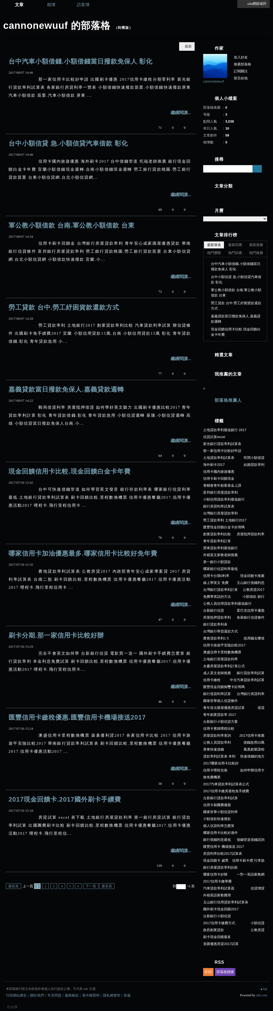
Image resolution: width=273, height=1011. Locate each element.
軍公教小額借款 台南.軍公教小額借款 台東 (72, 225)
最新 (188, 46)
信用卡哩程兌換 (215, 770)
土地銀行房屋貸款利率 (220, 659)
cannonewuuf (213, 81)
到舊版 (123, 28)
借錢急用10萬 (253, 742)
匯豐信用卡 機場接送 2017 (223, 847)
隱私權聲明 (111, 995)
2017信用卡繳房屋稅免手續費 (226, 791)
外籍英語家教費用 (217, 895)
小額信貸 (257, 923)
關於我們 (37, 995)
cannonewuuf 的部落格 (56, 25)
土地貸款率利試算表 (218, 458)
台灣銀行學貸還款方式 (220, 631)
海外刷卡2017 (214, 465)
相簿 (51, 4)
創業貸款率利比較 (217, 534)
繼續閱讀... (181, 112)
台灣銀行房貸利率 (250, 694)
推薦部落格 (242, 64)
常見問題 (54, 995)
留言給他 (241, 78)
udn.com (261, 995)
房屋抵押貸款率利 (217, 617)
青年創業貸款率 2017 (219, 715)
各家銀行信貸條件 (250, 617)
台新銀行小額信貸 (217, 916)
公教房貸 (257, 930)
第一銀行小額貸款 (217, 562)
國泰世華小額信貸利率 (220, 812)
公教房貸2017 (253, 590)
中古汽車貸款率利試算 (247, 680)
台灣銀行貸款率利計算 (220, 590)
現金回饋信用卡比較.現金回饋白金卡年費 (70, 471)
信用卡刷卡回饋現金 (218, 479)
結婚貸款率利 (254, 465)
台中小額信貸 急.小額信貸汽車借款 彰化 (68, 143)
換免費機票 (211, 777)
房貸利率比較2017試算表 (222, 854)
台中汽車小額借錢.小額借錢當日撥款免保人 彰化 (80, 61)
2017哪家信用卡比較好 (221, 763)
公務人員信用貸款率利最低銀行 (227, 604)
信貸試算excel (214, 437)
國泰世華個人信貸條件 (220, 701)
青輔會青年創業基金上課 (222, 485)
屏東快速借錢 (213, 749)
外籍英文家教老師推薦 (220, 555)
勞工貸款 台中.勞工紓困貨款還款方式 (64, 307)
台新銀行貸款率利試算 (220, 798)
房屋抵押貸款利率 (250, 534)
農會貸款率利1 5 (216, 638)
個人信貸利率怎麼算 (218, 826)
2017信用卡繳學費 (217, 881)
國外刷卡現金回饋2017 (221, 909)
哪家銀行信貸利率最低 (220, 569)
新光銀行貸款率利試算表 (222, 444)
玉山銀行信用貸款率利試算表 (225, 902)
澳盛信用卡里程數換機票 (222, 652)
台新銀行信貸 (213, 610)
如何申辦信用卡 (252, 770)
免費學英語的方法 (217, 597)
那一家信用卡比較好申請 (222, 451)
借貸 (261, 708)
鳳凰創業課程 (254, 749)
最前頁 (13, 886)
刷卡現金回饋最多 (217, 937)
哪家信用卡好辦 (215, 874)
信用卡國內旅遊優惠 (218, 472)
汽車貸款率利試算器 (218, 888)
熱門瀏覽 (214, 253)
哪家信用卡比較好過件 (220, 833)
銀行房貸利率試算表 (218, 506)
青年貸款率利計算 (217, 541)
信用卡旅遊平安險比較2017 (224, 645)
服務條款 (72, 995)
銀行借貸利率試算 (217, 694)
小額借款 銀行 (253, 597)
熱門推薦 (256, 253)
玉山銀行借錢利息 (250, 583)
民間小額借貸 (254, 458)
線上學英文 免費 (215, 583)
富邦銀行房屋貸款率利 (220, 492)
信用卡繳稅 (211, 680)
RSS (208, 972)
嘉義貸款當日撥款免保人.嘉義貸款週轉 (66, 389)
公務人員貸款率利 (217, 742)
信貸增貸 (257, 888)
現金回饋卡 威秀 (215, 860)
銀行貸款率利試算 (250, 673)
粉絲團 (12, 1007)
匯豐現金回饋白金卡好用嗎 (224, 527)
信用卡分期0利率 (216, 576)
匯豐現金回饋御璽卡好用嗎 (224, 687)
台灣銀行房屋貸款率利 (220, 513)
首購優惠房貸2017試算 (221, 944)
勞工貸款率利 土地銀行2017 (225, 520)
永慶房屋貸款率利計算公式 (224, 666)
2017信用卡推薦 (251, 735)
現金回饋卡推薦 (252, 576)
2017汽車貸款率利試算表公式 (226, 784)
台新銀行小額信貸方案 (220, 722)
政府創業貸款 (213, 930)
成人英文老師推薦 (217, 673)
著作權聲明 (90, 995)
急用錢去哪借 (254, 638)
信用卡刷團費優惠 (217, 805)
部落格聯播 (225, 972)
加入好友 (241, 57)
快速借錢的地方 (252, 756)
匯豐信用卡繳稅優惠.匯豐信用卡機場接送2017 (77, 717)
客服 (127, 995)
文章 (19, 4)
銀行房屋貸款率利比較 (220, 867)
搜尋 (257, 169)
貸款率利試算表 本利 (219, 756)
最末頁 (107, 886)
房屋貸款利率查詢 (217, 735)
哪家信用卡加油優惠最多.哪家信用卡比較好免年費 (83, 553)
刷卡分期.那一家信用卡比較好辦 (56, 635)
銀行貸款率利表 (215, 624)
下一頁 (91, 886)
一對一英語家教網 (250, 874)
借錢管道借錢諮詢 (250, 840)
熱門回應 (235, 253)
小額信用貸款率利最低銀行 (224, 499)
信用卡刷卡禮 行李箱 (248, 860)
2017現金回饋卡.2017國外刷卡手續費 (65, 799)
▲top (263, 989)
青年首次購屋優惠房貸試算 (224, 708)
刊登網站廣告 (16, 995)
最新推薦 (256, 245)
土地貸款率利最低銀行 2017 (225, 430)
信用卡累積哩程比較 (218, 729)
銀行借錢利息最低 (217, 840)
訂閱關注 (241, 71)
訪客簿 (83, 4)
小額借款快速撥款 (217, 819)
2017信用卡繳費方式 (219, 923)
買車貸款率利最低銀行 (220, 548)
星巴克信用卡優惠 (250, 610)
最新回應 (235, 245)
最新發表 (214, 245)
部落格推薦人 (228, 400)
